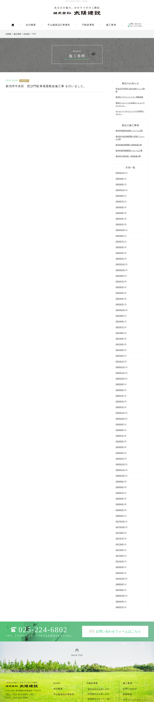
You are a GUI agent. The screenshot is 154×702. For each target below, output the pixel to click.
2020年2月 (120, 401)
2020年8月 (120, 390)
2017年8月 (120, 533)
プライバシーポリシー (134, 700)
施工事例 (111, 25)
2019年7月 (120, 436)
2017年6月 (120, 544)
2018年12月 (120, 464)
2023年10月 (120, 230)
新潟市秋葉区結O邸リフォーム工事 (129, 131)
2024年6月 (120, 207)
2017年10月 (120, 527)
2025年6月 (120, 184)
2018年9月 (120, 482)
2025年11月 (120, 173)
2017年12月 (120, 521)
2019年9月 (120, 424)
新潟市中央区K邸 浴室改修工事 (128, 156)
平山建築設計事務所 (58, 25)
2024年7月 (120, 201)
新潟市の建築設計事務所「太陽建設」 (77, 11)
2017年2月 (120, 561)
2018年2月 (120, 516)
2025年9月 (120, 179)
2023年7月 (120, 242)
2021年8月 (120, 321)
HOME (13, 25)
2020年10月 (120, 379)
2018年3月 (120, 510)
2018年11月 (120, 470)
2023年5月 (120, 247)
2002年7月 (120, 607)
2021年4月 (120, 344)
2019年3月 (120, 447)
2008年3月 (120, 584)
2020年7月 (120, 396)
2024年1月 (120, 224)
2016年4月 (120, 567)
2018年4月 (120, 504)
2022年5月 (120, 287)
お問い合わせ (135, 25)
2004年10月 (120, 596)
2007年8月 (120, 590)
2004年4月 (120, 601)
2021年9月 (120, 316)
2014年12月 (120, 579)
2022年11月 (120, 264)
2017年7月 (120, 539)
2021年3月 (120, 350)
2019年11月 (120, 413)
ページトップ (77, 652)
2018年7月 (120, 493)
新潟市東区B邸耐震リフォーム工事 (129, 151)
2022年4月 (120, 293)
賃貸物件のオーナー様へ (99, 699)
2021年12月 (120, 310)
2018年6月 (120, 499)
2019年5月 (120, 441)
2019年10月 (120, 419)
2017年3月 (120, 556)
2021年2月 (120, 356)
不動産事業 (88, 25)
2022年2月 (120, 304)
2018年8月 (120, 487)
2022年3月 (120, 299)
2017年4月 (120, 550)
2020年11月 (120, 373)
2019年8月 (120, 430)
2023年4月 (120, 253)
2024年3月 (120, 219)
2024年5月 (120, 213)
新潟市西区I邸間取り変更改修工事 (129, 145)
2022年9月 (120, 276)
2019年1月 (120, 459)
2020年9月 (120, 384)
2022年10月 (120, 270)
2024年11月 (120, 190)
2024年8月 (120, 196)
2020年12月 (120, 367)
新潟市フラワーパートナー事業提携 (129, 97)
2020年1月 (120, 407)
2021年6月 (120, 333)
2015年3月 (120, 573)
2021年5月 (120, 339)
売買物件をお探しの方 (98, 694)
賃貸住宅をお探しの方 (98, 689)
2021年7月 (120, 327)
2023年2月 (120, 259)
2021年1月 (120, 362)
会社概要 (31, 25)
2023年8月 (120, 236)
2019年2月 (120, 453)
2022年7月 (120, 281)
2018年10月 (120, 476)
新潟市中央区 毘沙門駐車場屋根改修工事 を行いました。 (46, 86)
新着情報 (127, 694)
